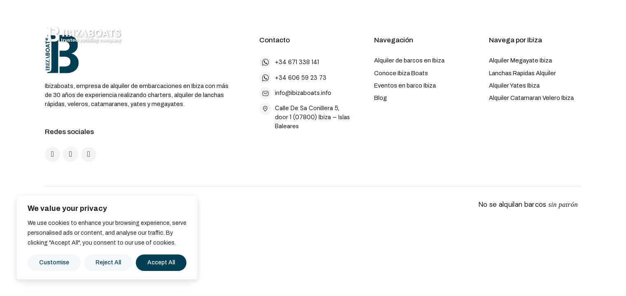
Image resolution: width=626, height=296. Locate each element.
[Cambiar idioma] (498, 35)
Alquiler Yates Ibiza (514, 85)
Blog (380, 98)
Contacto (555, 35)
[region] (107, 237)
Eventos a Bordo (385, 35)
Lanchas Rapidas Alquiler (522, 73)
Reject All (108, 262)
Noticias (450, 35)
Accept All (161, 262)
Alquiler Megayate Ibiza (520, 60)
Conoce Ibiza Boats (401, 73)
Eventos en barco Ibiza (405, 85)
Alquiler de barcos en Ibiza (409, 60)
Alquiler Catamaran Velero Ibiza (531, 98)
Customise (54, 262)
